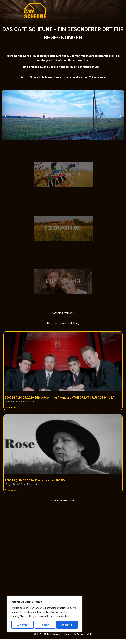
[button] (5, 116)
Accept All (67, 624)
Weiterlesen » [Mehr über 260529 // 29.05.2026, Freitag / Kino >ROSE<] (11, 490)
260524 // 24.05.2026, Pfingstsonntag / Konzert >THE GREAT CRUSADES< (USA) (60, 397)
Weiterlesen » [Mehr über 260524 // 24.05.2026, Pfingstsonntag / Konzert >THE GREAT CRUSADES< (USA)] (11, 407)
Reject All (45, 624)
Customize (22, 624)
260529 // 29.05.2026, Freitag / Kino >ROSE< (35, 480)
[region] (44, 614)
